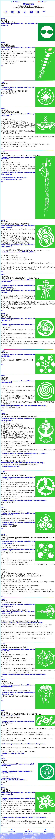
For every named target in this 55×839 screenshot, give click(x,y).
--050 (5, 11)
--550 (24, 13)
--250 (31, 11)
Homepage (15, 2)
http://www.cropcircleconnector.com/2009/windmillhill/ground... (23, 744)
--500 (18, 13)
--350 (43, 11)
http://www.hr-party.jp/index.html (12, 753)
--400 (5, 13)
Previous (11, 830)
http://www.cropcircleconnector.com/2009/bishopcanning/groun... (24, 500)
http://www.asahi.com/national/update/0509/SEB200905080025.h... (24, 817)
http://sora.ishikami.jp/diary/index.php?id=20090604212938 (22, 623)
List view (42, 2)
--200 (24, 11)
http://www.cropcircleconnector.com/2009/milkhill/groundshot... (23, 674)
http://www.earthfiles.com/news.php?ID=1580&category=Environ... (14, 178)
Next (45, 830)
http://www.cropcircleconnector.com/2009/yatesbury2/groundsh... (24, 453)
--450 (12, 13)
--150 (18, 11)
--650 (37, 13)
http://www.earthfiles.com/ (10, 466)
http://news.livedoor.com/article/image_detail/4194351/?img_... (23, 463)
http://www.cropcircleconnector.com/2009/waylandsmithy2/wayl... (24, 406)
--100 (12, 11)
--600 (31, 13)
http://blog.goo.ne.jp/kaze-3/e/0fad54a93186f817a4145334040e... (14, 779)
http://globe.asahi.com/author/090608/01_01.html (18, 252)
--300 (37, 11)
